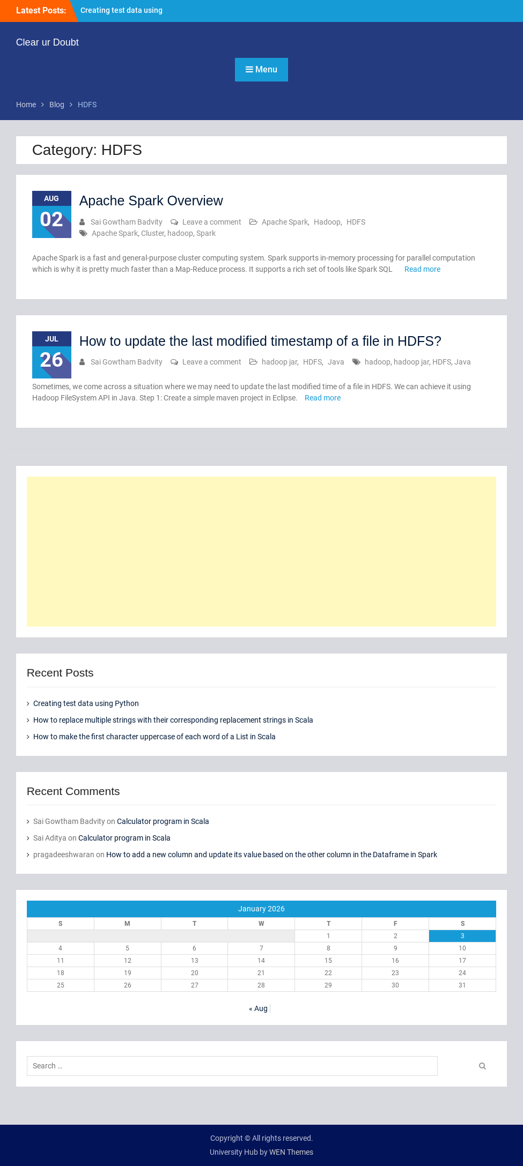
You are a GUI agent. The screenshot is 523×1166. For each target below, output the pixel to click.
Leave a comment (211, 222)
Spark (206, 233)
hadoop (180, 233)
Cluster (152, 233)
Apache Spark (285, 222)
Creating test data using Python (86, 703)
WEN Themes (291, 1152)
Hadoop (327, 222)
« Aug (258, 1008)
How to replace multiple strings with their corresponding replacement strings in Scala (173, 720)
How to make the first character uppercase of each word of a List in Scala (154, 736)
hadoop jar (279, 362)
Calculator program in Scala (163, 821)
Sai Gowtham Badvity (127, 222)
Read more (422, 269)
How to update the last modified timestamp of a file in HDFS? (260, 340)
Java (336, 362)
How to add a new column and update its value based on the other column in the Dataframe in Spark (271, 854)
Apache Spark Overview (151, 200)
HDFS (356, 222)
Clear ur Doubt (47, 42)
